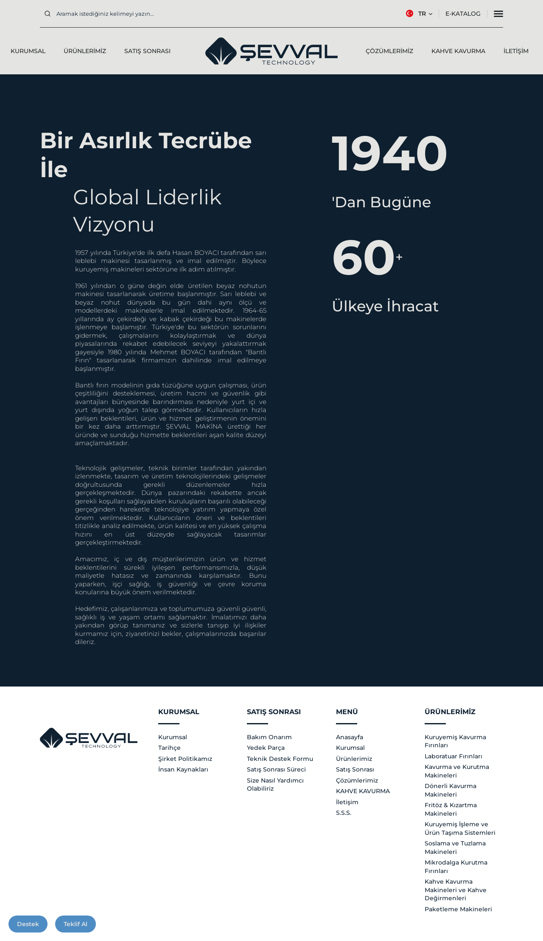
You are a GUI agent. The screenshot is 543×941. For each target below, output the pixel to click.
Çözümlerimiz (357, 780)
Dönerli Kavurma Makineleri (450, 790)
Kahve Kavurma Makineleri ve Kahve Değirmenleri (456, 890)
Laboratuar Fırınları (453, 756)
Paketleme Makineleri (458, 909)
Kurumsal (172, 737)
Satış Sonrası (355, 769)
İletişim (347, 802)
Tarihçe (169, 748)
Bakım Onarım (269, 737)
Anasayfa (349, 737)
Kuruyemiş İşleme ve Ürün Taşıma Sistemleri (460, 828)
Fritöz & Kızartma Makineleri (451, 809)
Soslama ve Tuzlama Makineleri (455, 847)
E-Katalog (463, 13)
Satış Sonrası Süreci (276, 769)
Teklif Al (75, 924)
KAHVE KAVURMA (363, 791)
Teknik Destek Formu (280, 759)
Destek (28, 924)
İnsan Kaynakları (183, 769)
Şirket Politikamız (185, 759)
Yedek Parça (266, 748)
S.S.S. (343, 813)
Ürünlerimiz (354, 759)
